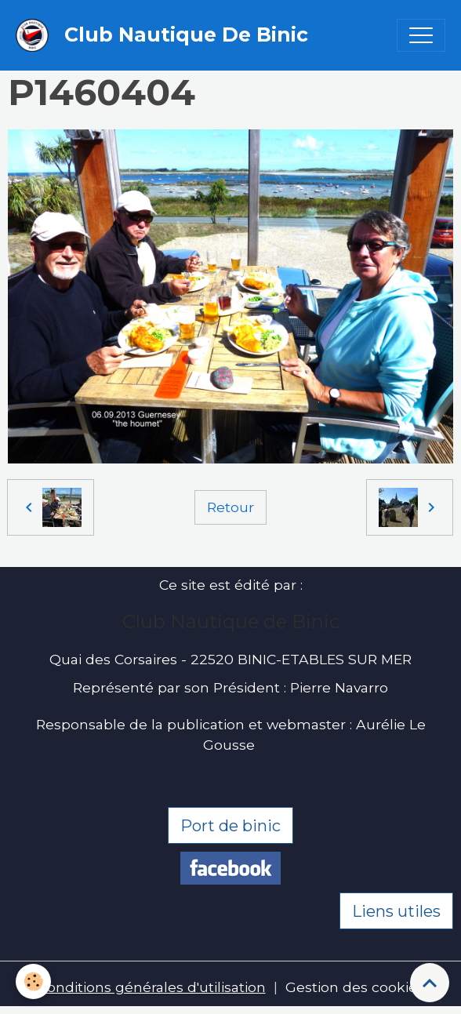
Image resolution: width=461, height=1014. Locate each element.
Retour (230, 507)
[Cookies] (33, 981)
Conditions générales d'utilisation (152, 987)
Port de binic (230, 825)
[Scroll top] (429, 982)
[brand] (166, 35)
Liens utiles (396, 911)
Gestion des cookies (354, 987)
